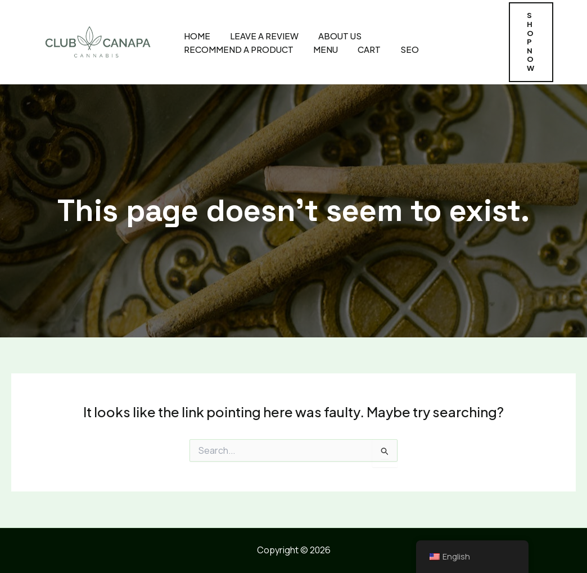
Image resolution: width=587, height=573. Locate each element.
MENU (325, 49)
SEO (409, 49)
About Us (340, 35)
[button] (531, 42)
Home (197, 35)
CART (369, 49)
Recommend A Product (239, 49)
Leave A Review (264, 35)
